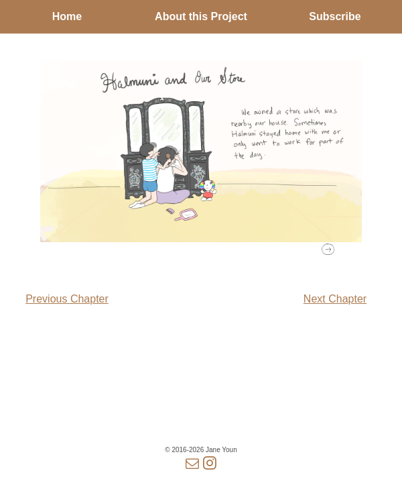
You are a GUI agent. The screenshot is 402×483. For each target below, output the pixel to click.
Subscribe (334, 16)
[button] (328, 249)
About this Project (201, 16)
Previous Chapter (67, 299)
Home (67, 16)
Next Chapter (335, 299)
